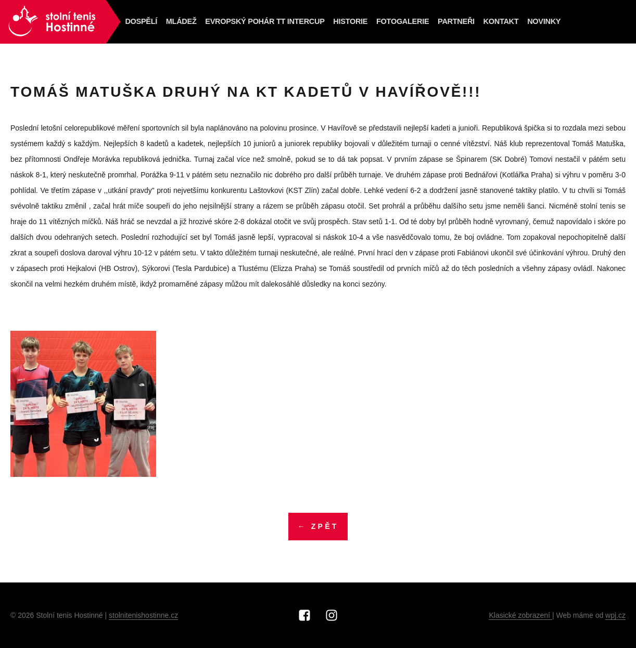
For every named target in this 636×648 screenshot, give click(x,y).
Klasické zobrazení (520, 615)
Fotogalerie (394, 22)
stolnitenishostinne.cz (143, 615)
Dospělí (140, 22)
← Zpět (318, 529)
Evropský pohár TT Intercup (260, 22)
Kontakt (489, 22)
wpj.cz (615, 615)
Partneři (446, 22)
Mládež (180, 22)
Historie (343, 22)
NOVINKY (532, 22)
